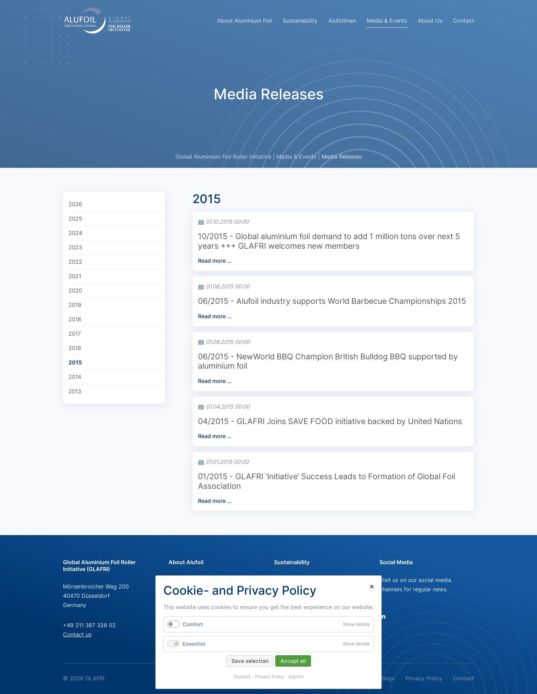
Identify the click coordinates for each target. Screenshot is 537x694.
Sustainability (300, 20)
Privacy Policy (423, 678)
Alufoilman (342, 20)
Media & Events (296, 156)
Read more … (215, 260)
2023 (75, 247)
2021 (74, 276)
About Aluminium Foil (244, 20)
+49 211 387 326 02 (89, 625)
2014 (74, 376)
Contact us (77, 634)
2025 (75, 218)
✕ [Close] (371, 587)
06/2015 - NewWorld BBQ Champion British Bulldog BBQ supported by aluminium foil (328, 361)
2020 (75, 290)
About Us (430, 20)
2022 (75, 261)
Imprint (296, 676)
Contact (463, 20)
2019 (74, 304)
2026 (75, 204)
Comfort (193, 624)
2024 (75, 233)
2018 (74, 319)
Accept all (293, 661)
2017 (74, 333)
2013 (74, 391)
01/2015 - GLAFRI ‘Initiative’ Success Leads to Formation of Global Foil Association (326, 481)
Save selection (250, 661)
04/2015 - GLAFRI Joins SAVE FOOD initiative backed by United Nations (330, 421)
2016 (74, 348)
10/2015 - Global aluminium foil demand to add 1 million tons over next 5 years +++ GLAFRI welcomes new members (329, 241)
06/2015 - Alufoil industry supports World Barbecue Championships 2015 (332, 301)
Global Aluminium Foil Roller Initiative (223, 156)
